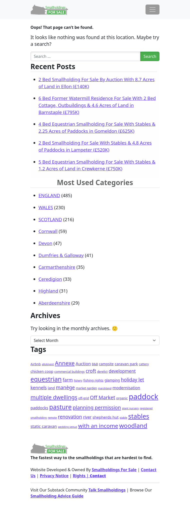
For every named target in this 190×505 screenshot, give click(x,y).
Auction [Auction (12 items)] (83, 363)
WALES (45, 207)
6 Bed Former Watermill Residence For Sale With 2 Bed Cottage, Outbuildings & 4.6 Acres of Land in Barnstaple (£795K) (97, 105)
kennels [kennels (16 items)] (38, 388)
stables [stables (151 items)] (138, 416)
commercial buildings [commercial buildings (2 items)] (69, 371)
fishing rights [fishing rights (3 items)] (93, 380)
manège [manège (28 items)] (65, 387)
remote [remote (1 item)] (52, 417)
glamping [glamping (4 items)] (112, 380)
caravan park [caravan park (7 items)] (126, 363)
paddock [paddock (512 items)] (143, 397)
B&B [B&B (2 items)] (95, 364)
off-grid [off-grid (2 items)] (83, 398)
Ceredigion (50, 279)
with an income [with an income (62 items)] (98, 426)
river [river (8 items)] (87, 417)
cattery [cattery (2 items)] (144, 364)
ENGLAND (49, 195)
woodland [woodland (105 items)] (133, 425)
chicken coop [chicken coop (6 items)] (41, 371)
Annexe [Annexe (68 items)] (65, 363)
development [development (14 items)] (122, 371)
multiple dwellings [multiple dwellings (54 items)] (53, 397)
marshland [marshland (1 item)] (105, 388)
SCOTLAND (50, 219)
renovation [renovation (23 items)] (70, 417)
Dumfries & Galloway (61, 255)
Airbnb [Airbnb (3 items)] (35, 364)
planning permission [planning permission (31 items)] (97, 407)
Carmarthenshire (56, 267)
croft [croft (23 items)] (91, 371)
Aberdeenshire (54, 303)
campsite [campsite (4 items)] (106, 363)
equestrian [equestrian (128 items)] (46, 379)
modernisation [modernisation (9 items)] (126, 388)
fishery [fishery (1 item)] (78, 380)
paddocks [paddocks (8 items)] (39, 408)
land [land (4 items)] (51, 388)
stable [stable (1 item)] (123, 417)
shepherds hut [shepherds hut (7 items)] (105, 417)
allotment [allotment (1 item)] (48, 364)
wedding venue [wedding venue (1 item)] (67, 427)
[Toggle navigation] (153, 10)
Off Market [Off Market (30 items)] (102, 397)
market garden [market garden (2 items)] (86, 388)
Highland (48, 291)
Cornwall (48, 231)
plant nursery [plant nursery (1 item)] (130, 408)
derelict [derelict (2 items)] (102, 371)
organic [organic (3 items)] (122, 398)
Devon (45, 243)
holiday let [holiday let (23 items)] (132, 379)
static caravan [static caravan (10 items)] (43, 426)
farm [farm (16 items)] (68, 380)
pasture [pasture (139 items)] (60, 407)
